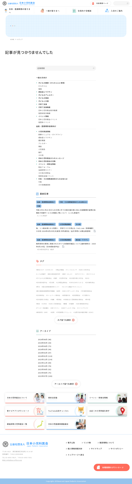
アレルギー (42, 143)
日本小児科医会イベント (47, 119)
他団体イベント (44, 122)
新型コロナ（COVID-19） (45, 270)
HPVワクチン (80, 274)
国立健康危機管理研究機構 (45, 291)
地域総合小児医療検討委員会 (73, 299)
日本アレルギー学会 (68, 308)
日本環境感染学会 (83, 304)
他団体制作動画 (44, 113)
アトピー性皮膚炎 (43, 308)
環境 (40, 89)
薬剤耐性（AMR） (43, 312)
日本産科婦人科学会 (76, 278)
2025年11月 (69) (44, 363)
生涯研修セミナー (45, 170)
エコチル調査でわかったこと (72, 287)
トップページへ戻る (76, 454)
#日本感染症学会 (43, 249)
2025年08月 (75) (44, 373)
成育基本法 (66, 295)
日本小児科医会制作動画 (47, 110)
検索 (127, 3)
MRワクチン (55, 308)
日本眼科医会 (90, 282)
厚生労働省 (60, 270)
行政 (40, 182)
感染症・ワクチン (82, 240)
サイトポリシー (117, 448)
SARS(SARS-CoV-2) (76, 282)
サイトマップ (96, 448)
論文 (40, 152)
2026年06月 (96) (44, 339)
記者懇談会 (76, 295)
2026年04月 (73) (44, 346)
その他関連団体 (44, 185)
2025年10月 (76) (44, 366)
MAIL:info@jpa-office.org (12, 460)
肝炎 (38, 287)
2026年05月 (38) (44, 343)
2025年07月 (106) (45, 376)
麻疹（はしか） (68, 274)
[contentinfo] (66, 459)
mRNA (45, 304)
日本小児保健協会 (55, 304)
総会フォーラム (44, 167)
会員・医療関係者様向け (46, 202)
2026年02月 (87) (44, 353)
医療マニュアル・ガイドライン (50, 134)
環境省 (59, 299)
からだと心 (42, 86)
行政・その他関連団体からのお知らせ (73, 202)
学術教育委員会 (87, 291)
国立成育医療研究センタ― (51, 287)
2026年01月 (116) (45, 356)
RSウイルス (91, 274)
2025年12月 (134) (45, 359)
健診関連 (41, 140)
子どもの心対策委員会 (44, 278)
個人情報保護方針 (75, 448)
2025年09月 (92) (44, 369)
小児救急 (41, 149)
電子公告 (71, 442)
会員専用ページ (102, 3)
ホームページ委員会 (53, 295)
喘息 (38, 304)
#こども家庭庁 (42, 216)
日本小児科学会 (85, 270)
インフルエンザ (72, 270)
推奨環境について (106, 442)
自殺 (52, 312)
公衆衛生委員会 (62, 282)
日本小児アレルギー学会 (71, 291)
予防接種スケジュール (64, 312)
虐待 (58, 291)
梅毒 (52, 299)
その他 (41, 155)
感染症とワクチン (45, 137)
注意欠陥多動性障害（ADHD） (84, 312)
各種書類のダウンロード (113, 467)
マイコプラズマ (83, 308)
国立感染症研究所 (54, 274)
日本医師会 (40, 295)
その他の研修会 (44, 173)
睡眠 (65, 304)
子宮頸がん (86, 295)
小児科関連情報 (65, 224)
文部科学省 (63, 278)
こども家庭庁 (41, 274)
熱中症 (88, 299)
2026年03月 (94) (44, 349)
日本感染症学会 (42, 282)
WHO (87, 278)
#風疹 (52, 249)
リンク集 (87, 442)
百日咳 (52, 282)
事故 (40, 146)
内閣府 (72, 304)
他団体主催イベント (46, 176)
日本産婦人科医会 (43, 299)
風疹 (55, 278)
